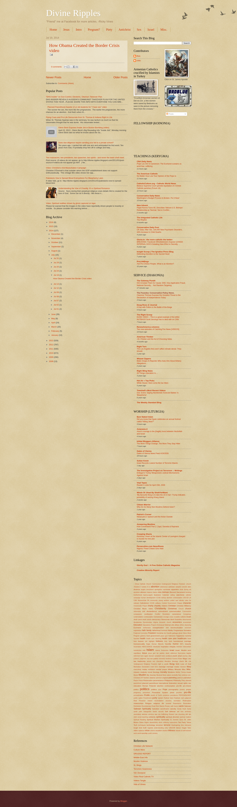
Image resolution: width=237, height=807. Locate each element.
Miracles (178, 669)
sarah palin (138, 711)
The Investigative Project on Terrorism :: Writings (159, 470)
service (145, 714)
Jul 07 (56, 300)
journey (185, 656)
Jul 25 (56, 267)
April (53, 322)
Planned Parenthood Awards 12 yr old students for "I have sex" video (77, 107)
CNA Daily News (144, 161)
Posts (170, 114)
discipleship (138, 622)
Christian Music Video (143, 609)
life (186, 661)
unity (166, 728)
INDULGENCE (147, 647)
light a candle (163, 664)
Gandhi (169, 633)
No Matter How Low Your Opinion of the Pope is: (156, 176)
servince (151, 714)
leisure (149, 661)
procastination (138, 695)
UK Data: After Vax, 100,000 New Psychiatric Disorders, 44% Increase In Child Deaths (159, 231)
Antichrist (124, 29)
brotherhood (138, 595)
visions (152, 730)
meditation (151, 669)
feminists (164, 630)
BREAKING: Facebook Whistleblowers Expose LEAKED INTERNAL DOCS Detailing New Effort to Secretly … (160, 243)
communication (175, 611)
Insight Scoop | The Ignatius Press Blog (155, 252)
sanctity (173, 709)
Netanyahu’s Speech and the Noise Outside (155, 517)
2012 (51, 344)
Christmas (172, 608)
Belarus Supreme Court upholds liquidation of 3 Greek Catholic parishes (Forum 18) (159, 187)
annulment (150, 589)
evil (167, 628)
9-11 (148, 587)
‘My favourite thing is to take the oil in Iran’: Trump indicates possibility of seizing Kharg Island (161, 496)
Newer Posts (53, 77)
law (135, 661)
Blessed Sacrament (177, 592)
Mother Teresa (181, 672)
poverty (182, 689)
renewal (168, 703)
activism (171, 587)
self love (180, 711)
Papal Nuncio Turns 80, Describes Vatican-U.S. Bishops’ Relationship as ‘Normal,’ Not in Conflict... (160, 209)
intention (179, 647)
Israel (151, 29)
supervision (173, 722)
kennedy (162, 658)
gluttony (143, 636)
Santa (189, 709)
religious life (158, 703)
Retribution (137, 706)
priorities (179, 692)
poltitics (154, 689)
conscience (176, 614)
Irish (144, 650)
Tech (135, 725)
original (165, 678)
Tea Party (182, 722)
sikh (186, 714)
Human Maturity (158, 644)
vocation (158, 730)
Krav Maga (182, 658)
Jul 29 (56, 262)
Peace (136, 680)
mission (137, 672)
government (155, 636)
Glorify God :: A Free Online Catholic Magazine (158, 565)
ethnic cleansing (185, 625)
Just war (150, 658)
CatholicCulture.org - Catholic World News (156, 183)
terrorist (167, 725)
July (53, 255)
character (187, 603)
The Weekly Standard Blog (149, 402)
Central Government (169, 603)
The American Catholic (147, 174)
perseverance (158, 680)
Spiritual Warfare (153, 720)
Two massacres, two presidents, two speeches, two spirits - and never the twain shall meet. (85, 157)
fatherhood (156, 630)
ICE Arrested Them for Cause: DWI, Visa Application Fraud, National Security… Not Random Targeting (161, 284)
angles (143, 589)
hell (146, 641)
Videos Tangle (140, 780)
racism (160, 698)
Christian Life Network (143, 746)
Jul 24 (56, 271)
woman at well (181, 730)
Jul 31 (56, 258)
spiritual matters (185, 717)
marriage (169, 667)
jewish (174, 656)
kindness (169, 658)
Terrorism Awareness (143, 769)
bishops (165, 592)
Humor (176, 644)
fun (165, 633)
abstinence (164, 587)
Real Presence (139, 701)
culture (183, 617)
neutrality (175, 675)
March (54, 327)
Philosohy (177, 680)
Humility (168, 644)
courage (166, 617)
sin (190, 714)
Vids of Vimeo (140, 784)
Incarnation (137, 647)
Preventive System (160, 692)
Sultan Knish (143, 461)
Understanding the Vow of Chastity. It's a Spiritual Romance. (84, 188)
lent (154, 661)
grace (162, 636)
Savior (155, 711)
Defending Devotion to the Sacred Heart (153, 254)
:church (188, 584)
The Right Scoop (144, 315)
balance (150, 592)
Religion (148, 703)
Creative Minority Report (148, 570)
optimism (159, 678)
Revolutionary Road (148, 706)
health (142, 638)
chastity (157, 606)
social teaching (143, 717)
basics (155, 592)
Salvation (155, 709)
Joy (189, 656)
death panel (138, 619)
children (164, 606)
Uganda (150, 728)
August (54, 251)
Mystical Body (161, 675)
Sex (139, 29)
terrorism (159, 725)
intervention (187, 647)
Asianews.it (142, 429)
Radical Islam (169, 698)
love (177, 664)
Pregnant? (94, 29)
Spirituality (165, 720)
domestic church (165, 622)
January (55, 335)
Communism (186, 611)
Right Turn (141, 346)
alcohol (184, 587)
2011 (51, 349)
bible (160, 592)
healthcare (182, 638)
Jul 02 (56, 305)
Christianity (160, 608)
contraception (148, 617)
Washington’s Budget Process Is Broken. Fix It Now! (158, 198)
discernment (187, 619)
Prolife (147, 695)
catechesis (180, 595)
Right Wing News (145, 371)
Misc (184, 669)
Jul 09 (56, 292)
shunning (181, 714)
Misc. (164, 29)
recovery (169, 701)
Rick (138, 56)
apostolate (166, 589)
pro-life (187, 692)
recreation (177, 701)
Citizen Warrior (144, 505)
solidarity (152, 717)
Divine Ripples (73, 13)
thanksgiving (175, 725)
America (137, 589)
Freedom (152, 633)
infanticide (156, 647)
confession (148, 614)
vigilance (141, 730)
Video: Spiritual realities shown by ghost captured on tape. (71, 203)
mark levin (154, 667)
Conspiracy (187, 614)
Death (188, 617)
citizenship (137, 611)
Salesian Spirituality (142, 709)
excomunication (177, 628)
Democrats (165, 619)
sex (156, 714)
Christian (172, 606)
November (56, 238)
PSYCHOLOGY (185, 695)
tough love (138, 728)
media (144, 669)
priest (172, 692)
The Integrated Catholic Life (149, 217)
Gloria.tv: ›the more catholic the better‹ (155, 239)
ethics (177, 625)
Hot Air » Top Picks (145, 381)
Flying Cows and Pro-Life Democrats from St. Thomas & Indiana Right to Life (79, 117)
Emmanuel (160, 625)
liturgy (172, 664)
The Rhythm (142, 220)
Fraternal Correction (141, 633)
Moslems (171, 672)
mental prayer (161, 669)
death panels (147, 619)
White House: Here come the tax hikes (152, 383)
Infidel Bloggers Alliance (148, 441)
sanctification (164, 709)
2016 (51, 222)
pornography (173, 689)
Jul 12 (56, 288)
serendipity (137, 714)
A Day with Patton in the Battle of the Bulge (154, 307)
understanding (159, 728)
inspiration (165, 647)
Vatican (178, 728)
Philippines (168, 680)
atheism (143, 592)
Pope (165, 689)
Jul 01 (56, 309)
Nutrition (146, 678)
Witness (171, 730)
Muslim (142, 675)
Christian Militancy (184, 606)
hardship (188, 636)
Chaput (179, 603)
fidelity (170, 630)
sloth (135, 717)
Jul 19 (56, 275)
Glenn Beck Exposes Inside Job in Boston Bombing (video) (83, 127)
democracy (156, 619)
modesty (143, 672)
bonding (188, 592)
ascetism (137, 592)
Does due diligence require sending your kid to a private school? (86, 142)
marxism (183, 667)
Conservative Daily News (148, 196)
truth (145, 728)
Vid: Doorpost (139, 773)
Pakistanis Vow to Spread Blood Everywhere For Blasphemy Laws (74, 178)
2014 (51, 230)
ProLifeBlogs (143, 261)
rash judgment (186, 698)
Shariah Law (173, 714)
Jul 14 (56, 284)
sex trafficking (163, 714)
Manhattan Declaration (142, 667)
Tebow (189, 722)
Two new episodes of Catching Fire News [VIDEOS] (158, 329)
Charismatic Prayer (140, 606)
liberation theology (171, 661)
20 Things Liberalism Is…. (147, 373)
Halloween (172, 636)
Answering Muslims (146, 524)
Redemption (187, 701)
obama (152, 678)
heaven (141, 641)
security (161, 711)
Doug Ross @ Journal (147, 305)
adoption (178, 587)
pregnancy (137, 692)
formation (187, 630)
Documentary (147, 622)
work (135, 733)
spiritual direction (172, 717)
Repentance (177, 703)
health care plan (169, 638)
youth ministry (153, 733)
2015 (51, 226)
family (149, 630)
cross (171, 617)
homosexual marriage (182, 641)
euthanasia (147, 628)
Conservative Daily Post (148, 227)
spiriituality (160, 717)
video (136, 730)
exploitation (137, 630)
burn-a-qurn (148, 595)
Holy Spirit (168, 641)
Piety (109, 29)
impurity (188, 644)
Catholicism (144, 603)
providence (174, 695)
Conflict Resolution (162, 614)
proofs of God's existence (160, 695)
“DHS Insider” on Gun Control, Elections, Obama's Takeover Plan (74, 97)
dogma (155, 622)
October (55, 242)
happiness (180, 636)
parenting (172, 678)
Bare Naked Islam (145, 417)
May (53, 318)
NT (142, 678)
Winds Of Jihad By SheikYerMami (152, 492)
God (148, 636)
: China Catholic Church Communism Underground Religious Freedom (159, 584)
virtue (147, 730)
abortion (155, 586)
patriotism (187, 678)
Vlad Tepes (142, 483)
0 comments (56, 67)
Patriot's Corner (144, 514)
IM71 (181, 644)
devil (172, 619)
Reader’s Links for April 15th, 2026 (151, 485)
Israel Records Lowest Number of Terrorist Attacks (157, 463)
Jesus (66, 29)
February (55, 331)
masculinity (137, 669)
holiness (159, 641)
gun (166, 636)
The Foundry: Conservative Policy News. (155, 293)
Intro (79, 29)
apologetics (158, 589)
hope (148, 644)
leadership (142, 661)
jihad (180, 656)
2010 (51, 353)
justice (155, 658)
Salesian (187, 706)
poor (159, 689)
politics (144, 689)
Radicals (177, 698)
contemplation (138, 617)
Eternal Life (169, 625)
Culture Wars (139, 750)
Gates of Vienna (144, 451)
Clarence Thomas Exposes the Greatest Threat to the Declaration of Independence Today (159, 296)
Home (53, 29)
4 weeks (143, 587)
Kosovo (175, 658)
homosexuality (139, 644)
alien (189, 587)
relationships (138, 703)
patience (180, 678)
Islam (150, 649)
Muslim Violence (141, 761)
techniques (142, 725)
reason (150, 701)
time (182, 725)
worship (144, 733)
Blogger (123, 801)
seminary (188, 711)
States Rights (144, 722)
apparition (175, 589)
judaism (136, 658)
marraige (162, 667)
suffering (166, 722)
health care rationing (153, 638)
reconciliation (159, 701)
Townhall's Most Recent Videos (151, 390)
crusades (177, 617)
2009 (51, 357)
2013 (51, 340)
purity (154, 698)
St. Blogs (137, 765)
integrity (172, 647)
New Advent (142, 205)
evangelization (158, 628)
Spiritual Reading (140, 720)
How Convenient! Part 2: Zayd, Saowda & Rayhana (158, 527)
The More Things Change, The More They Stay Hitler (158, 444)
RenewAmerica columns (148, 327)
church (188, 608)
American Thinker (145, 337)
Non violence (182, 675)
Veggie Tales (186, 728)
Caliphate (165, 595)
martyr (176, 667)
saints (181, 706)
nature (169, 675)
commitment (163, 611)
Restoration (187, 703)
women (188, 730)
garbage (175, 633)
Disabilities (178, 619)
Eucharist (137, 628)
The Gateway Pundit (146, 281)
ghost (180, 633)
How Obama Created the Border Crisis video (72, 278)
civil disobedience (149, 611)
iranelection (138, 650)
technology (151, 725)
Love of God (185, 664)
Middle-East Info (141, 757)
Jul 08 (56, 296)
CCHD (152, 603)
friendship (160, 633)
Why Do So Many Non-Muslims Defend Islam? (156, 507)
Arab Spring (184, 589)
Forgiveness (178, 630)
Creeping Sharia (144, 534)
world (139, 733)
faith (144, 630)
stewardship (153, 722)
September (56, 246)
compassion (138, 614)
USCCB (172, 728)
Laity (189, 658)
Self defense (170, 711)
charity (150, 606)
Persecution (148, 680)
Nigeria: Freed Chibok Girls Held (150, 549)
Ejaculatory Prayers (150, 625)
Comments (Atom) (66, 83)
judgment (143, 658)
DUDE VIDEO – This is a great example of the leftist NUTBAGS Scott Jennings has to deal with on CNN (158, 318)
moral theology (153, 672)
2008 (51, 361)
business (157, 595)
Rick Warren (160, 706)
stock (160, 722)
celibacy (158, 603)
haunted (136, 638)
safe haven (174, 706)
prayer (188, 689)
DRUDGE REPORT (142, 754)
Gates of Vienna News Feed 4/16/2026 (153, 453)
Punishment (147, 698)
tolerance (188, 725)
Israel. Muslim (181, 650)
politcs (136, 689)
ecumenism (187, 622)
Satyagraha (147, 711)
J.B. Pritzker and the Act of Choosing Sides (154, 339)
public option (138, 698)
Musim (136, 675)
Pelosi (141, 680)
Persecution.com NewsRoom (150, 546)
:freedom (137, 587)
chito (139, 60)
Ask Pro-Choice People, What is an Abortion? (155, 264)
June (53, 314)
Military (171, 669)
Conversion (158, 617)
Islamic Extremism (162, 650)
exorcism (188, 628)
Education (138, 625)
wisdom (165, 730)
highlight (151, 641)
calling (172, 595)
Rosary (167, 706)
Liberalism (159, 661)
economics (177, 622)
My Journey (151, 675)
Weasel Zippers (144, 358)
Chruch (181, 609)
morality (163, 672)
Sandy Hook (181, 709)
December (56, 234)
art (190, 589)
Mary (189, 667)
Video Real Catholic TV (144, 776)
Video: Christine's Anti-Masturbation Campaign (66, 168)
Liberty (181, 661)
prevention (146, 692)
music (189, 672)
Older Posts (120, 77)
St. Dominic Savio (176, 720)
